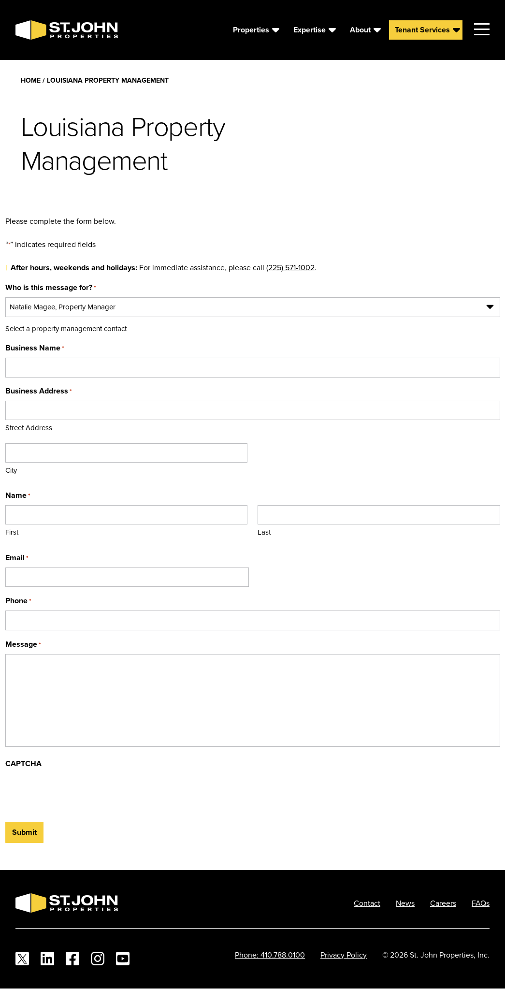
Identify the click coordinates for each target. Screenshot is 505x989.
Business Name (34, 347)
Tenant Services (422, 29)
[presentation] (78, 792)
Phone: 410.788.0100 (270, 954)
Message (23, 644)
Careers (443, 903)
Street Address (28, 427)
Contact (367, 903)
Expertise (309, 29)
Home (31, 80)
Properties (251, 29)
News (405, 903)
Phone (18, 600)
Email (17, 557)
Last (264, 532)
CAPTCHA (23, 763)
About (360, 29)
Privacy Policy (343, 954)
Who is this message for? (50, 287)
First (11, 532)
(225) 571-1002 (290, 267)
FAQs (481, 903)
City (11, 470)
